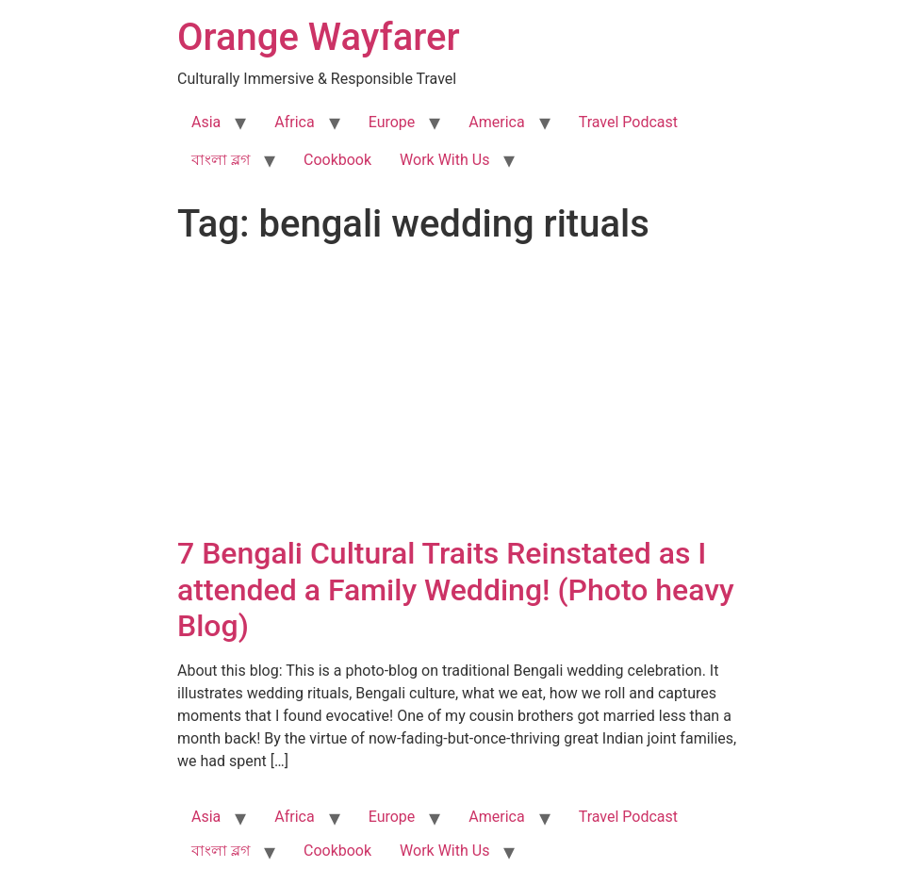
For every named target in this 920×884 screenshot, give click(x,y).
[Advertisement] (460, 394)
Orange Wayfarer (318, 37)
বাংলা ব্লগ (220, 160)
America (496, 122)
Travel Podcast (628, 122)
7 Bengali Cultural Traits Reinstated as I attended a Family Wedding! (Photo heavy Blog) (455, 589)
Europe (392, 122)
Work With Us (444, 160)
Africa (294, 122)
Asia (206, 122)
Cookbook (337, 160)
